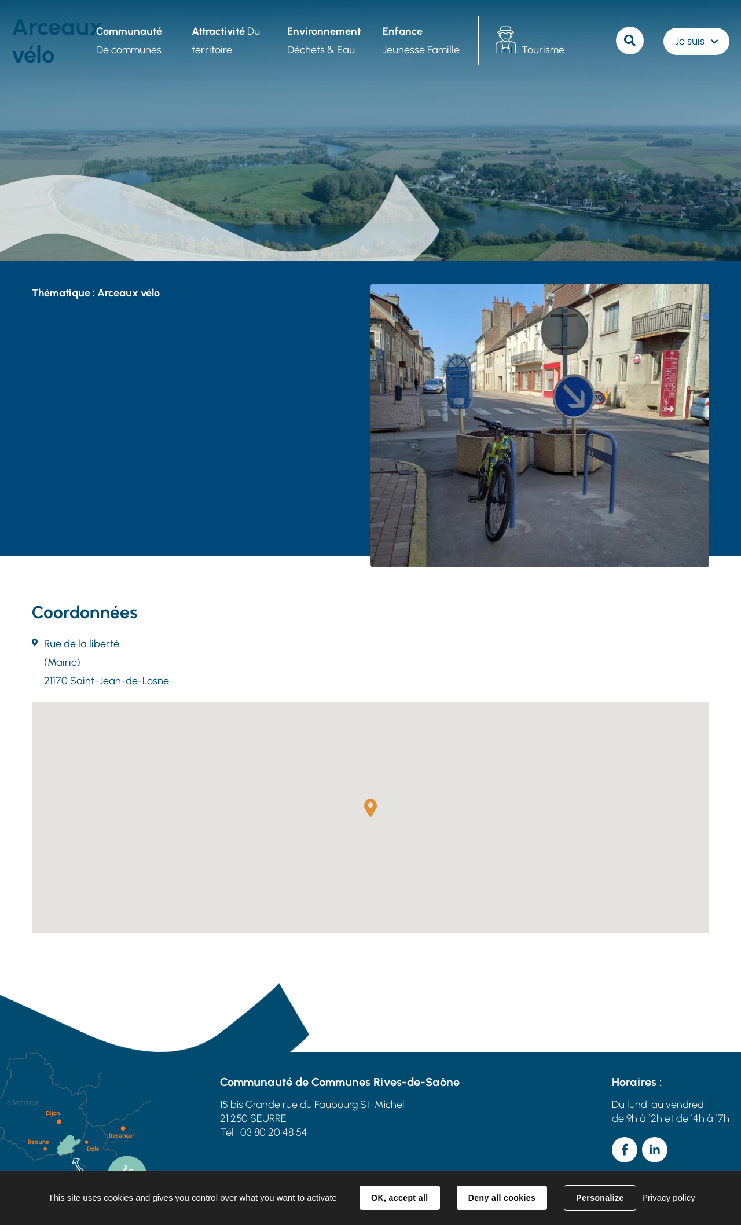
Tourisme (542, 49)
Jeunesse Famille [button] (420, 40)
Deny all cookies (501, 1197)
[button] (370, 808)
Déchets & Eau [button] (323, 40)
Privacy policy (668, 1197)
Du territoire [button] (225, 40)
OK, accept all (399, 1197)
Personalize (599, 1197)
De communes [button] (129, 40)
